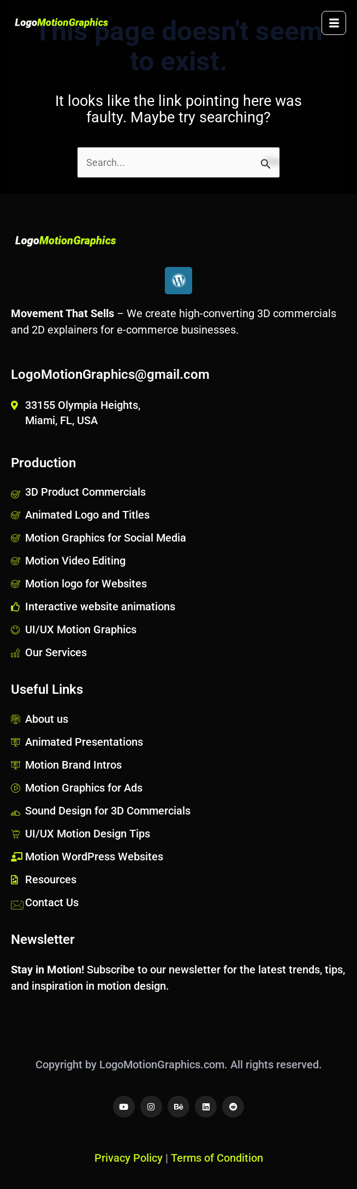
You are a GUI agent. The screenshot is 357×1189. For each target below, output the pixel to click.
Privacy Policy (128, 1157)
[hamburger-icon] (334, 23)
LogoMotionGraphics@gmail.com (110, 374)
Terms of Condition (217, 1157)
